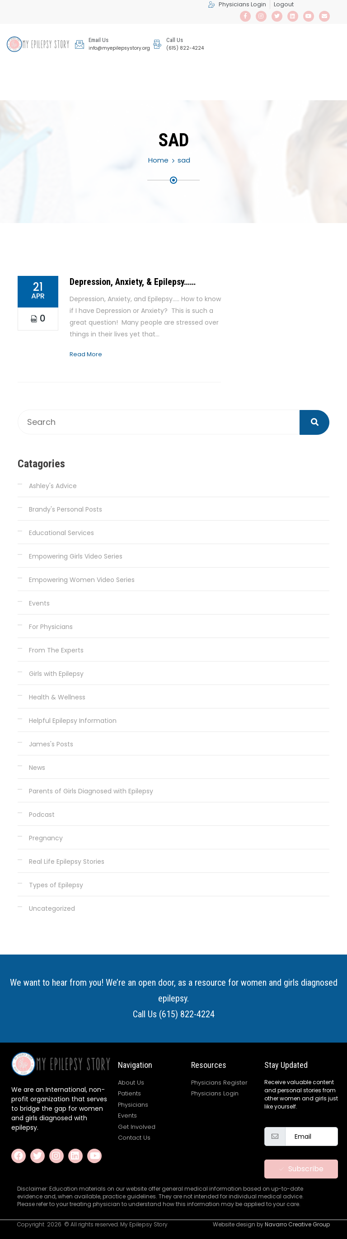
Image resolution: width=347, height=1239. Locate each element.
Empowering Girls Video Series (75, 556)
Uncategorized (52, 908)
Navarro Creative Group (297, 1224)
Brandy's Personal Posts (65, 509)
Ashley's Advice (53, 485)
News (37, 767)
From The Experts (56, 650)
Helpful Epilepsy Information (73, 720)
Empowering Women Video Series (82, 579)
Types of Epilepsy (56, 885)
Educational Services (61, 532)
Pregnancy (46, 838)
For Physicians (51, 626)
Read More (86, 354)
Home (158, 160)
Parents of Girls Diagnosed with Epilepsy (91, 791)
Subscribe (301, 1169)
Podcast (42, 814)
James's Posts (51, 744)
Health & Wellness (57, 697)
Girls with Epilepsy (56, 673)
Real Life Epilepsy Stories (66, 861)
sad (184, 160)
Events (39, 603)
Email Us (98, 40)
